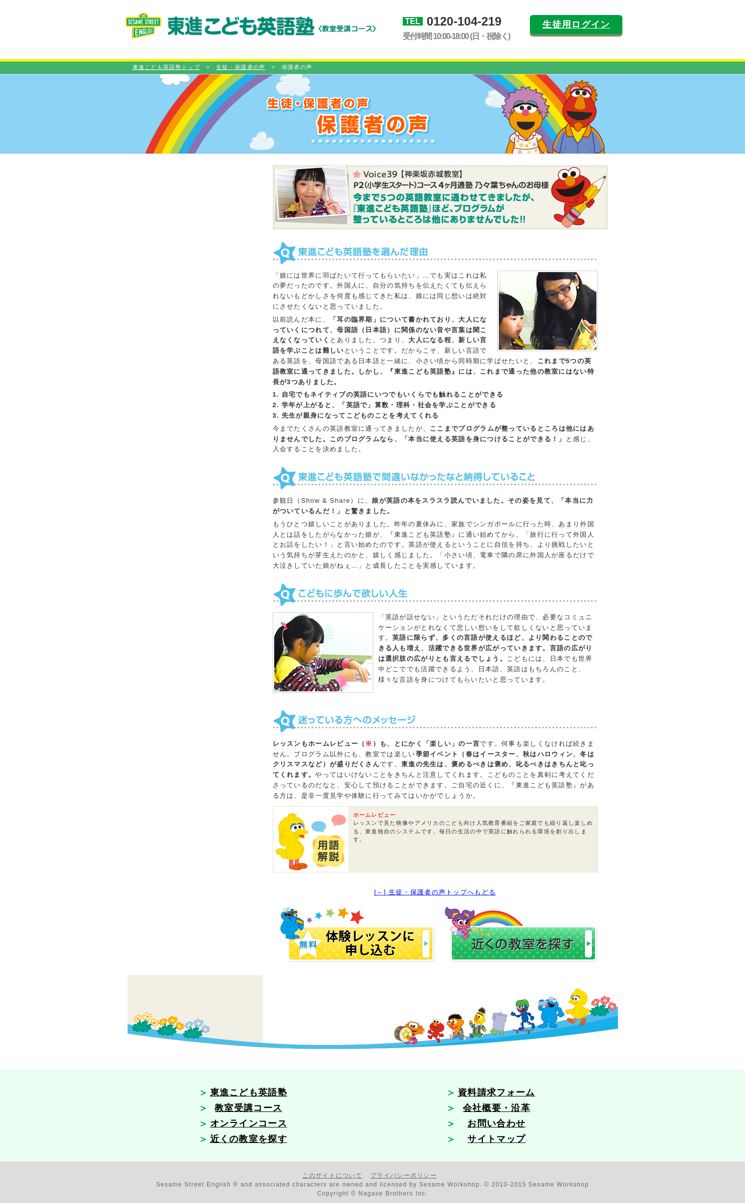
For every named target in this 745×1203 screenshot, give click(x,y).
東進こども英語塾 (248, 1092)
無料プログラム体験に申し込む (359, 936)
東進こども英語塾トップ (166, 67)
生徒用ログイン (576, 25)
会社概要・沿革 (496, 1108)
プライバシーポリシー (403, 1175)
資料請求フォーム (496, 1092)
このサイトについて (332, 1175)
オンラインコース (248, 1123)
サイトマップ (496, 1139)
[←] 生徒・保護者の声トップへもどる (435, 892)
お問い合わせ (496, 1123)
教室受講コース (248, 1108)
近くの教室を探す (522, 936)
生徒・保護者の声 (240, 67)
